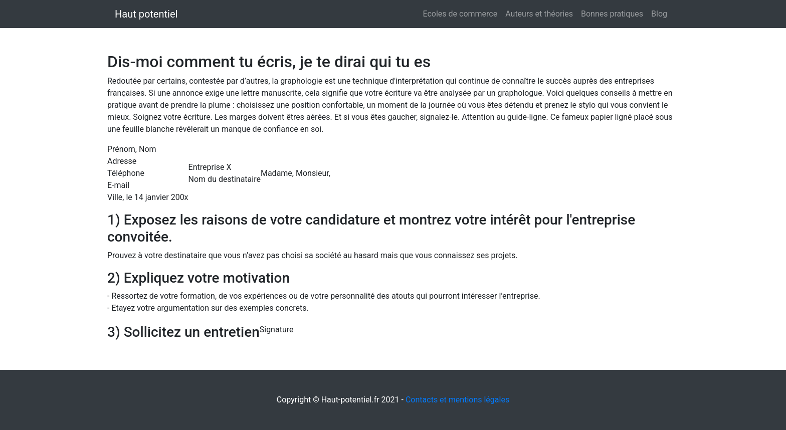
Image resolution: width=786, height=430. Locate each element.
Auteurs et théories (539, 14)
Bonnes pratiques (612, 14)
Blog (659, 14)
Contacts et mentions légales (457, 399)
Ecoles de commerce (460, 14)
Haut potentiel (146, 14)
